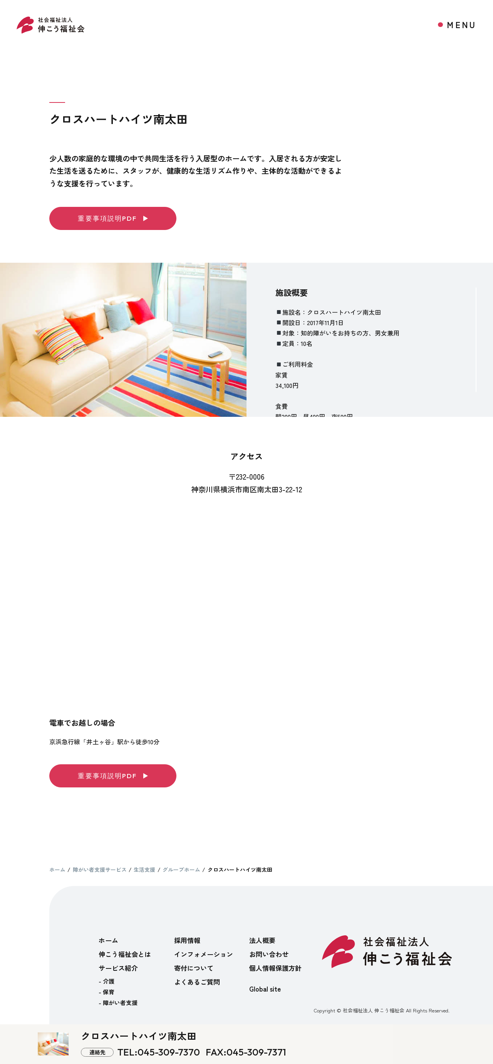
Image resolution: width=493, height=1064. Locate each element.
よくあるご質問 (197, 982)
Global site (265, 989)
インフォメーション (203, 954)
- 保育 (106, 992)
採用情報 (187, 940)
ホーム (108, 940)
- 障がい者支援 (118, 1003)
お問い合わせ (268, 954)
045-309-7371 (256, 1052)
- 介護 (106, 981)
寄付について (193, 968)
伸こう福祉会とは (125, 954)
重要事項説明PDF (113, 218)
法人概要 (262, 940)
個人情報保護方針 (275, 968)
